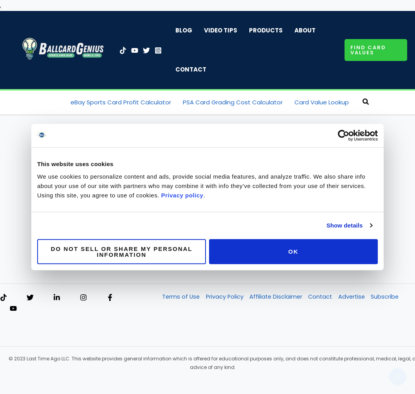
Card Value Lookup (321, 102)
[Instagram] (158, 50)
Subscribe (389, 297)
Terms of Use (180, 297)
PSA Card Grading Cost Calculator (233, 102)
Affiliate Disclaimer (277, 297)
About (305, 30)
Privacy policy (182, 195)
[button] (376, 50)
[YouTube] (134, 50)
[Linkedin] (56, 297)
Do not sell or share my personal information (122, 251)
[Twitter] (146, 50)
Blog (183, 30)
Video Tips (220, 30)
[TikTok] (122, 50)
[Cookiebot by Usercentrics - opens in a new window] (343, 135)
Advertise (355, 297)
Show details (345, 225)
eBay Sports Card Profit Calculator (120, 102)
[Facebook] (110, 297)
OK (293, 251)
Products (266, 30)
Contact (190, 69)
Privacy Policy (225, 297)
